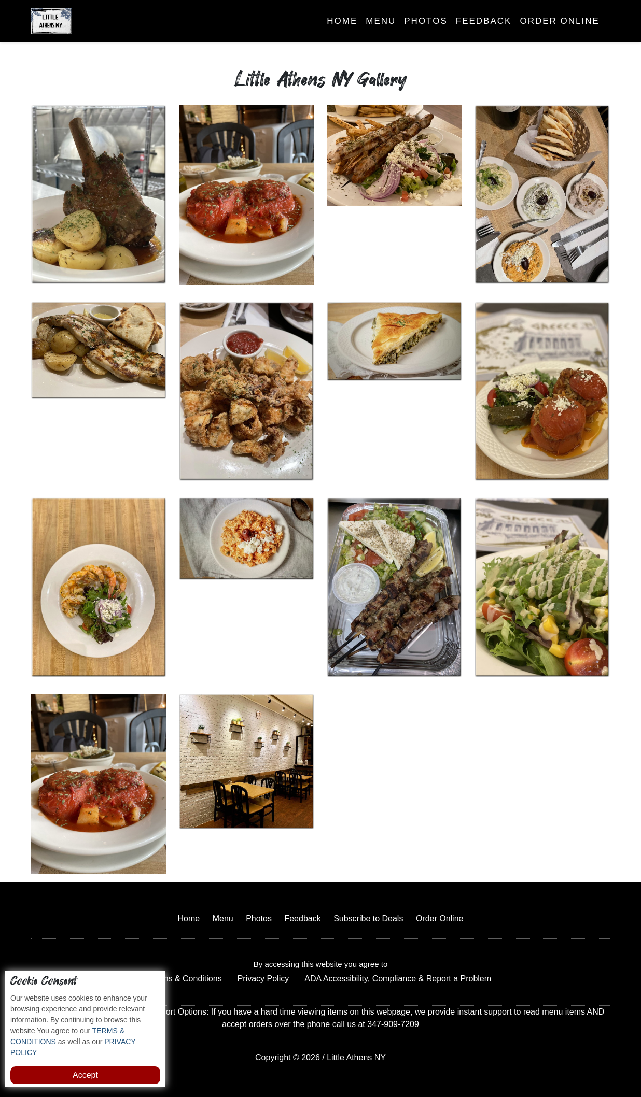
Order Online (559, 21)
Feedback (484, 21)
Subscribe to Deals (368, 918)
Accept (85, 1075)
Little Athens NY (356, 1057)
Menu (381, 21)
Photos (425, 21)
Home (342, 21)
